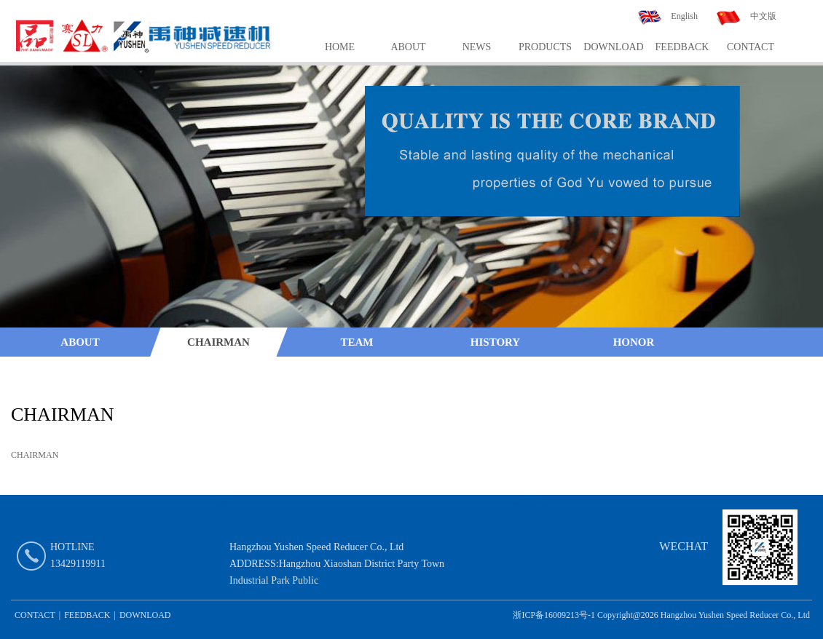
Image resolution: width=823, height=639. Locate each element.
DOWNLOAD (613, 46)
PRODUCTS (545, 46)
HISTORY (495, 342)
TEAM (357, 342)
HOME (340, 46)
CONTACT (750, 46)
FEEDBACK (682, 46)
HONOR (634, 342)
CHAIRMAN (218, 342)
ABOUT (407, 46)
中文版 (763, 16)
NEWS (477, 46)
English (684, 16)
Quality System (80, 371)
